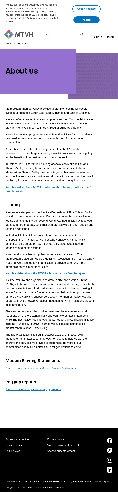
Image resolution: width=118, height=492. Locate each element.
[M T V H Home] (20, 35)
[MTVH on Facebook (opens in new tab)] (100, 442)
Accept (91, 19)
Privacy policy (55, 439)
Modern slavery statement (63, 445)
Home (9, 43)
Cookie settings (86, 9)
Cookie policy (14, 445)
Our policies (13, 450)
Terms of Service (94, 481)
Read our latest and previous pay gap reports (33, 389)
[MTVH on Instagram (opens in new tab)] (100, 462)
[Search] (64, 34)
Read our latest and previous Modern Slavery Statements (41, 368)
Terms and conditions (19, 439)
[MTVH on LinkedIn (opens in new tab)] (100, 472)
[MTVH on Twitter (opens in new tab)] (100, 452)
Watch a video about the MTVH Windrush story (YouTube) (43, 273)
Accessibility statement (61, 450)
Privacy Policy (71, 481)
